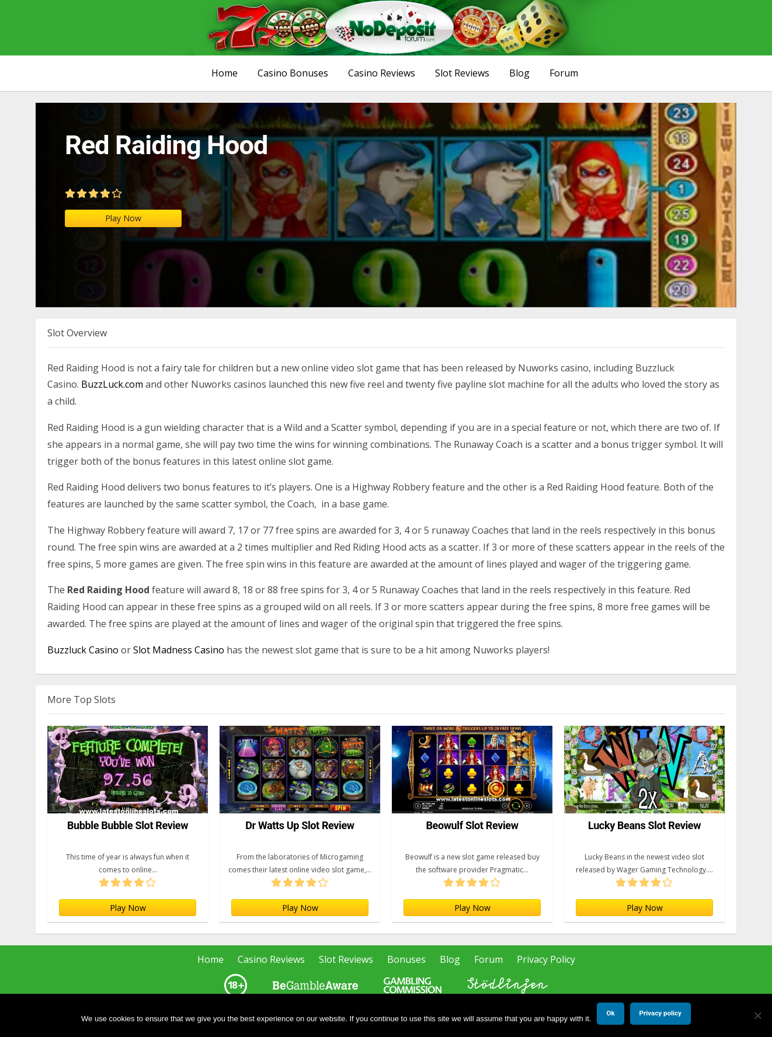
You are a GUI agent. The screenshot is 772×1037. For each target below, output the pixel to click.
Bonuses (406, 959)
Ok (610, 1013)
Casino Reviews (381, 73)
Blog (519, 73)
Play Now (123, 218)
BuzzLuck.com (112, 384)
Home (224, 73)
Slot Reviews (462, 73)
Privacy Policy (546, 959)
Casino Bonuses (293, 73)
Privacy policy (660, 1013)
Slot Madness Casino (178, 649)
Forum (564, 73)
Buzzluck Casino (83, 649)
